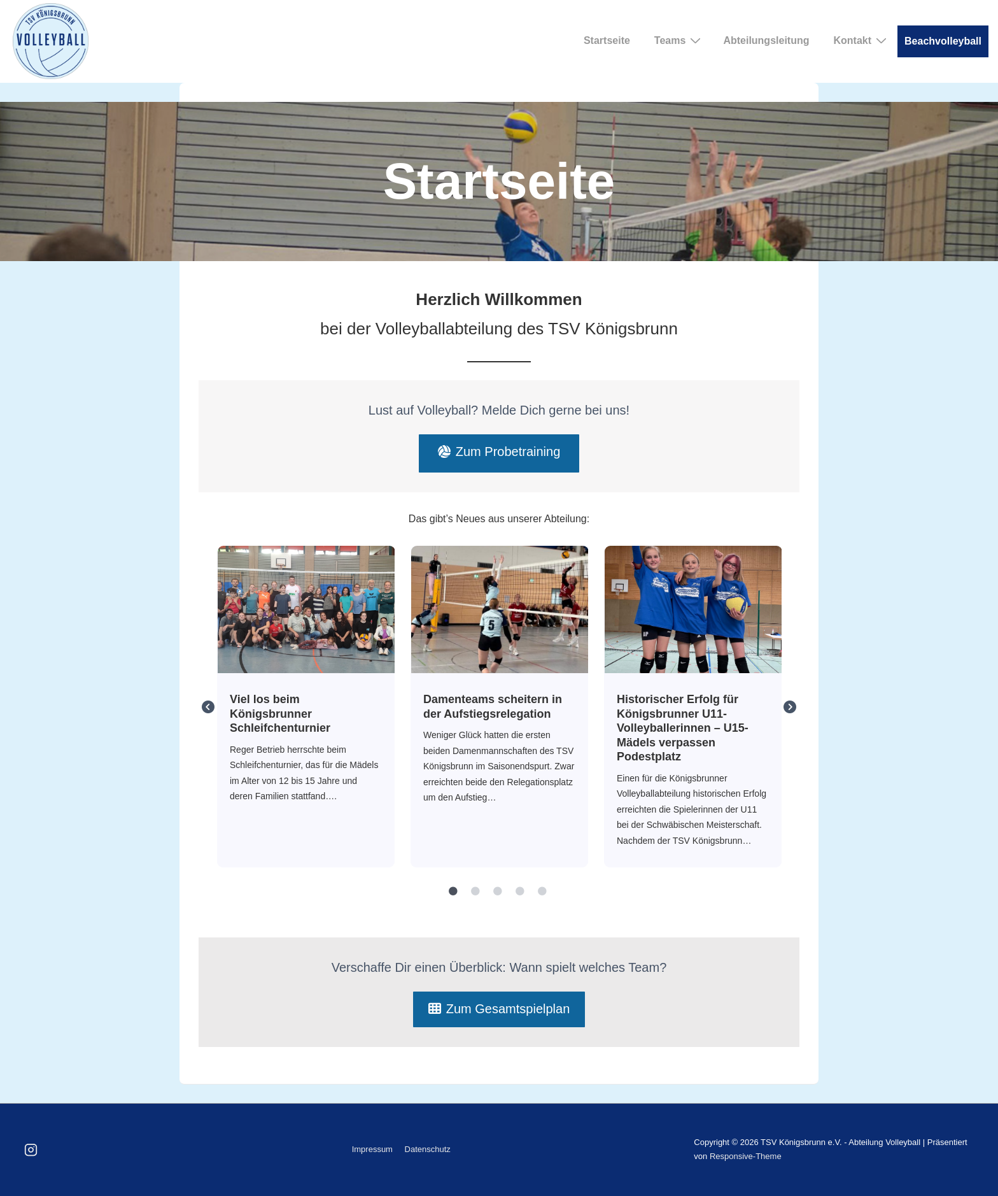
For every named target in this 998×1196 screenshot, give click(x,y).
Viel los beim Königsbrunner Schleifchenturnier (306, 609)
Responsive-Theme (746, 1156)
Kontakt (861, 40)
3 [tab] (497, 891)
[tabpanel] (306, 707)
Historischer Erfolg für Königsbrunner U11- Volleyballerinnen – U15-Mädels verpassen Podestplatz (693, 609)
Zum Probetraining (499, 452)
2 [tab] (475, 891)
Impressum (372, 1149)
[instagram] (31, 1149)
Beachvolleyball (942, 41)
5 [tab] (542, 891)
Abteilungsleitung (766, 40)
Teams (679, 40)
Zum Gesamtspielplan (499, 1009)
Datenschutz (428, 1149)
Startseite (607, 40)
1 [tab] (453, 891)
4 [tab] (520, 891)
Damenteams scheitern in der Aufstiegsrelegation (499, 609)
